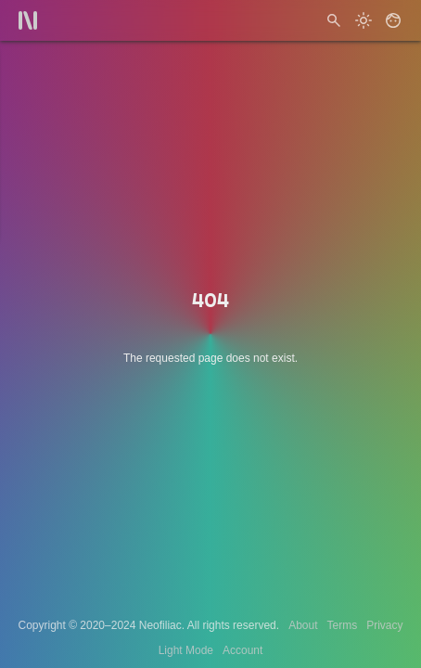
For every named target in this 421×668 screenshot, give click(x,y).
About (302, 625)
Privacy (384, 625)
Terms (342, 625)
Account (242, 650)
